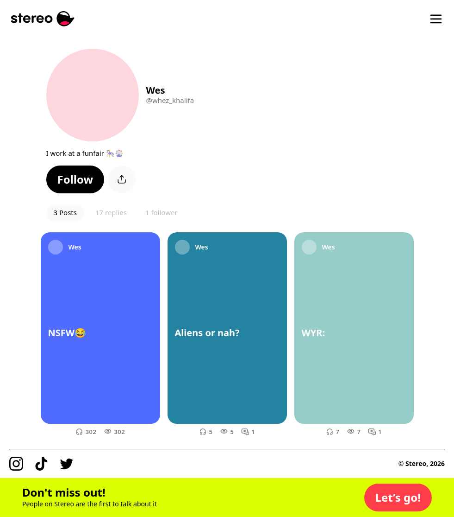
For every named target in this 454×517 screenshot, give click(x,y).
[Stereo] (43, 18)
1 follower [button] (161, 212)
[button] (75, 179)
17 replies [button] (111, 212)
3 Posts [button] (65, 212)
